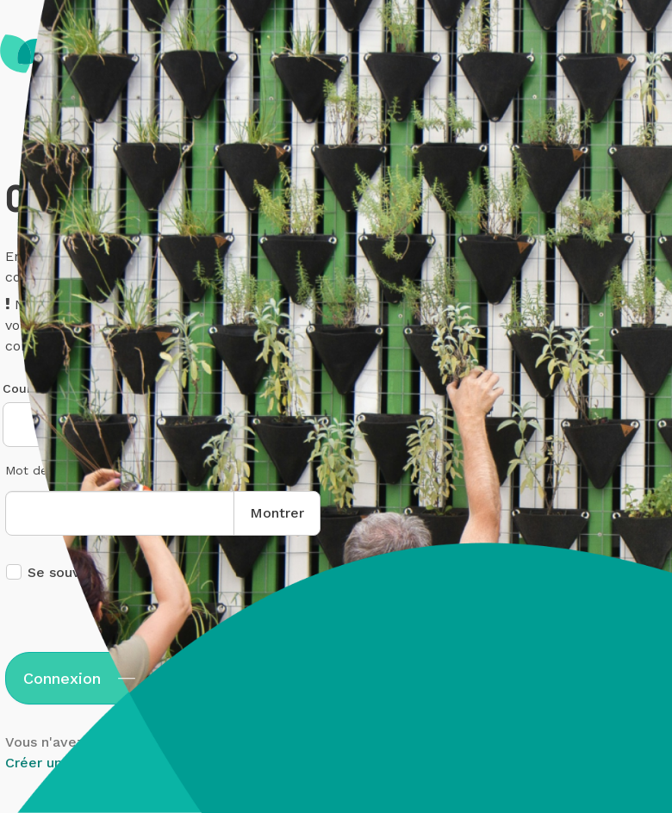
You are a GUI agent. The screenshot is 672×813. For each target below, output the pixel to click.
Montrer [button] (277, 513)
